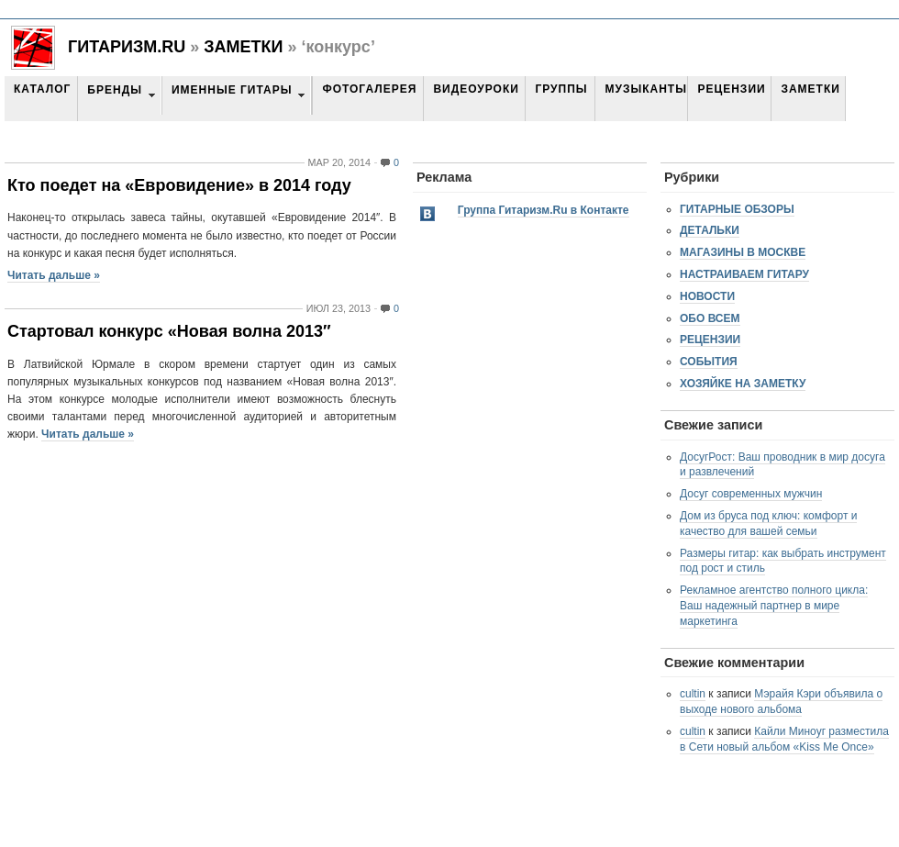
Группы (561, 89)
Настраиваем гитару (744, 274)
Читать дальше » (53, 275)
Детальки (709, 230)
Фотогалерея (369, 89)
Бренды (114, 90)
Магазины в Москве (742, 252)
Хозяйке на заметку (742, 383)
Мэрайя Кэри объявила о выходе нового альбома (781, 701)
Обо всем (710, 318)
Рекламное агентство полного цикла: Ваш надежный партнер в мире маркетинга (774, 606)
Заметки (243, 47)
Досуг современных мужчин (751, 493)
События (709, 361)
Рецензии (731, 89)
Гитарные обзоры (737, 209)
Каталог (42, 89)
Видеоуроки (475, 89)
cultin (692, 693)
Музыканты (645, 89)
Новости (707, 296)
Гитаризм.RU (126, 47)
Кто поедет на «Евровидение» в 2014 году (179, 185)
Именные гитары (232, 90)
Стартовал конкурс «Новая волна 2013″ (169, 331)
